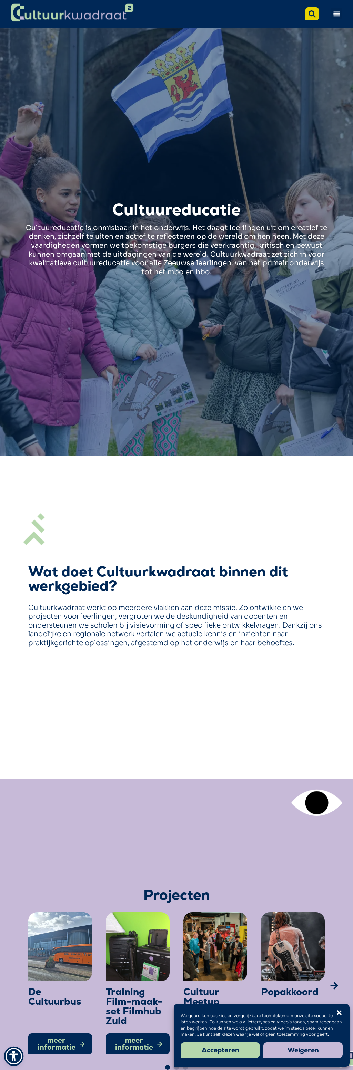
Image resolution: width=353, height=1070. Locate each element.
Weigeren (303, 1050)
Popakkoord (290, 991)
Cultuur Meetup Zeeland (202, 1001)
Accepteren (220, 1050)
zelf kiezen (224, 1034)
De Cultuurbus (54, 996)
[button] (336, 13)
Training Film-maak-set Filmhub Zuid (134, 1006)
